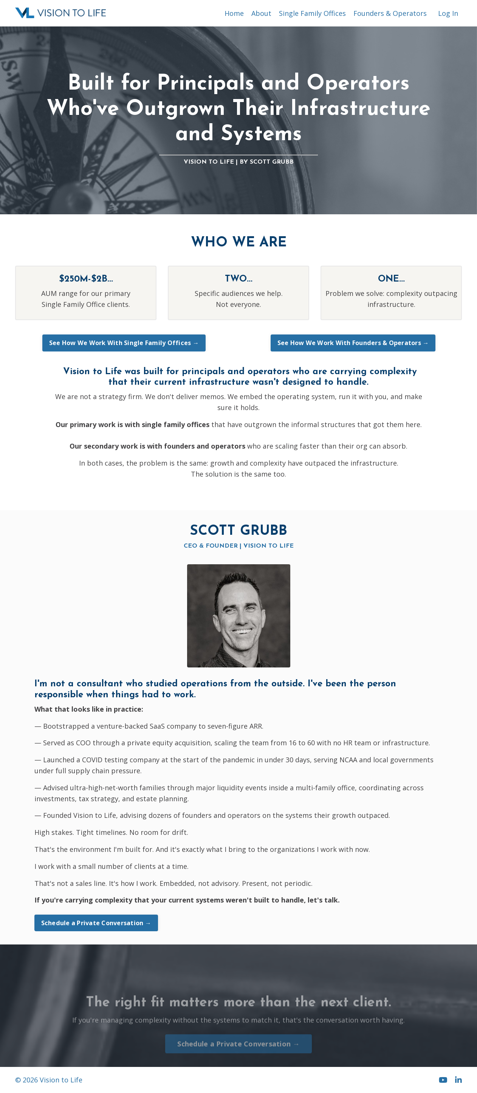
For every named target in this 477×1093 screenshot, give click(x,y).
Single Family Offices (312, 13)
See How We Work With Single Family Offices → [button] (124, 343)
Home (234, 13)
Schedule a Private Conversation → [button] (96, 923)
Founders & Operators (390, 13)
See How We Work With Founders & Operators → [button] (353, 343)
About (261, 13)
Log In (448, 13)
